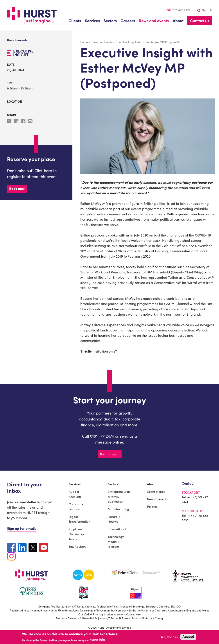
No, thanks (169, 637)
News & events (157, 499)
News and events (154, 20)
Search (204, 10)
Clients (74, 20)
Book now (17, 188)
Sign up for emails (21, 528)
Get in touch (109, 453)
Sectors (113, 484)
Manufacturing (118, 509)
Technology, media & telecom (116, 541)
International (117, 529)
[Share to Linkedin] (16, 122)
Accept (188, 637)
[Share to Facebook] (23, 122)
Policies (152, 506)
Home (84, 42)
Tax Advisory (77, 546)
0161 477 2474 (181, 10)
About (151, 484)
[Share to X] (9, 122)
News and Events (102, 42)
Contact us (199, 20)
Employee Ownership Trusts (76, 534)
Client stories (156, 491)
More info (97, 639)
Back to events (17, 40)
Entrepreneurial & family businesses (119, 496)
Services (75, 484)
